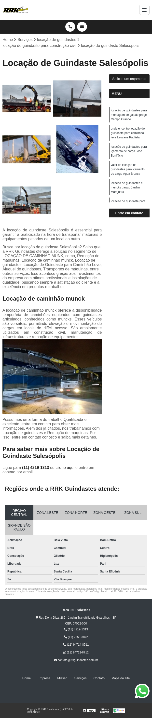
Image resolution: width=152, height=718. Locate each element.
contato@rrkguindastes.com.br (76, 660)
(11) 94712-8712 (76, 652)
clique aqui (64, 467)
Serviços (80, 678)
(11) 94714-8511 (76, 644)
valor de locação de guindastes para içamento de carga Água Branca (127, 169)
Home (26, 678)
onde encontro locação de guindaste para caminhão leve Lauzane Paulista (128, 133)
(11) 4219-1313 (36, 467)
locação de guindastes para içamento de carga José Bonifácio (129, 151)
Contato (99, 678)
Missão (62, 678)
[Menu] (144, 9)
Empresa (44, 678)
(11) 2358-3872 (76, 637)
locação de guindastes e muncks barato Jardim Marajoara (126, 187)
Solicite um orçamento (129, 79)
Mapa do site (120, 678)
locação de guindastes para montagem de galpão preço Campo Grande (129, 115)
